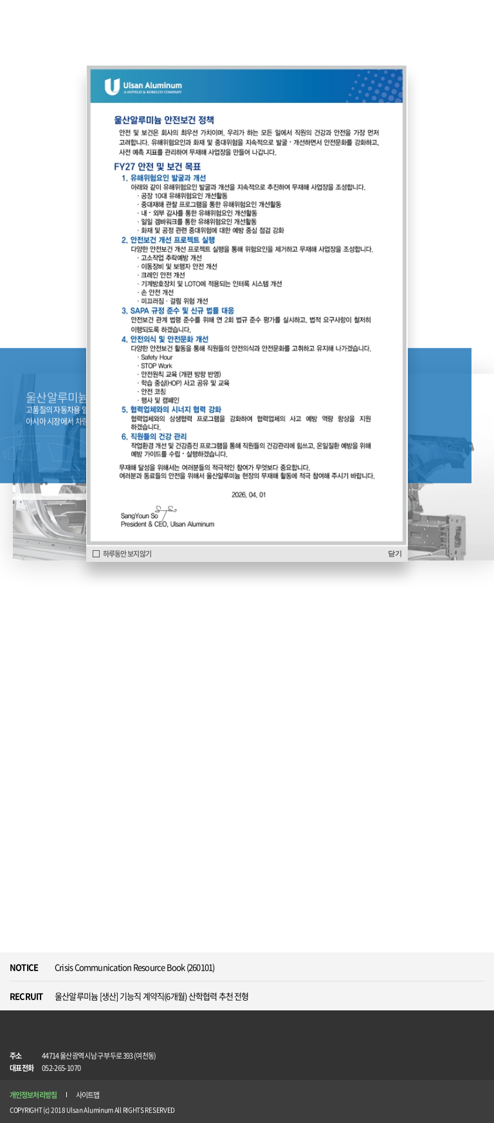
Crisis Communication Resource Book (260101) (134, 967)
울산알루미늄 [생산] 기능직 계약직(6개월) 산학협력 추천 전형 (152, 996)
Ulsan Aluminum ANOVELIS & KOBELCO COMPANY (43, 17)
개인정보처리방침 (33, 1095)
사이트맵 (87, 1095)
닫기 (394, 553)
